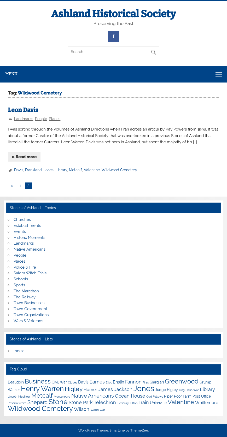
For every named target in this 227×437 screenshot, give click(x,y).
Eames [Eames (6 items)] (97, 382)
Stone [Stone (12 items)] (58, 402)
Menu (11, 74)
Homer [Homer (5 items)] (90, 389)
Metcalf (75, 170)
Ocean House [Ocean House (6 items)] (130, 396)
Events (20, 231)
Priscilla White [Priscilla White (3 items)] (17, 403)
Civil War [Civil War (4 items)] (59, 382)
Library (61, 170)
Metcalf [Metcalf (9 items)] (42, 395)
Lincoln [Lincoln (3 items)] (12, 396)
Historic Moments (29, 237)
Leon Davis (23, 110)
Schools (21, 279)
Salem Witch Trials (30, 273)
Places (54, 119)
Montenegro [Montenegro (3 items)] (62, 396)
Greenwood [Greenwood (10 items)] (182, 381)
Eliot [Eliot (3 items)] (109, 382)
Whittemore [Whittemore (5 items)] (206, 402)
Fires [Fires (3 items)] (146, 382)
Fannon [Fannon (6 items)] (133, 382)
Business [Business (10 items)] (38, 381)
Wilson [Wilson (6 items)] (81, 409)
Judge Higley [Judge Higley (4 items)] (166, 390)
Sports (19, 285)
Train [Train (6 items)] (143, 402)
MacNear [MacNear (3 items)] (24, 396)
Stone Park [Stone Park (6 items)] (81, 402)
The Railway (25, 297)
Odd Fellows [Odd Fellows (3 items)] (154, 396)
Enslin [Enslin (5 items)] (118, 382)
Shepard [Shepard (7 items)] (37, 402)
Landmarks (23, 119)
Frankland (33, 170)
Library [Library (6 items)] (207, 389)
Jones (49, 170)
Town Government (30, 308)
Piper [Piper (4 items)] (168, 396)
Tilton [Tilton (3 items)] (133, 403)
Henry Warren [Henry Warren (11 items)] (42, 389)
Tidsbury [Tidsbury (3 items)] (123, 403)
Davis (18, 170)
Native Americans (29, 249)
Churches (22, 219)
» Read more (24, 157)
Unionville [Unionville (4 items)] (158, 403)
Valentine (92, 170)
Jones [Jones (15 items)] (143, 388)
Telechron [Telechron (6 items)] (105, 402)
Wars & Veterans (28, 320)
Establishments (27, 225)
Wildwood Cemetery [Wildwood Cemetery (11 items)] (40, 408)
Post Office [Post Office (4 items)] (202, 396)
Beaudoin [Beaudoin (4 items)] (16, 382)
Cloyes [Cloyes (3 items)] (72, 382)
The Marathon (26, 291)
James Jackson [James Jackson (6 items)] (115, 389)
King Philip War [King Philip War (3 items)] (189, 390)
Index (19, 351)
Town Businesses (29, 302)
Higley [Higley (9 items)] (74, 388)
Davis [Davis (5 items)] (83, 382)
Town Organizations (31, 314)
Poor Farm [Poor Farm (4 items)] (182, 396)
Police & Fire (25, 267)
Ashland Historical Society (113, 14)
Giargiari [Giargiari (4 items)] (157, 382)
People (41, 119)
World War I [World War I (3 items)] (98, 409)
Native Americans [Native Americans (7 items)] (92, 396)
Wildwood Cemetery (119, 170)
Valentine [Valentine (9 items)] (181, 401)
